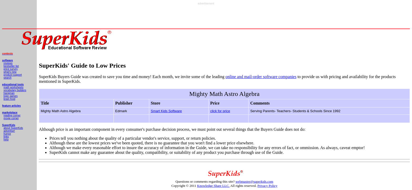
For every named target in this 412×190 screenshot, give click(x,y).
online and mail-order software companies (260, 76)
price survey (11, 69)
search (8, 77)
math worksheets (14, 87)
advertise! (9, 130)
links (6, 136)
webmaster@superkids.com (254, 181)
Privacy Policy (267, 186)
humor (7, 133)
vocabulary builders (15, 90)
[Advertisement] (206, 17)
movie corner (11, 118)
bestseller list (11, 66)
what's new (10, 71)
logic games (11, 96)
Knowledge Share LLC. (213, 186)
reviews (8, 63)
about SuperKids (13, 128)
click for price (220, 111)
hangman (9, 93)
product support (13, 74)
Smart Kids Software (166, 111)
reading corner (12, 115)
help (6, 139)
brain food (9, 98)
